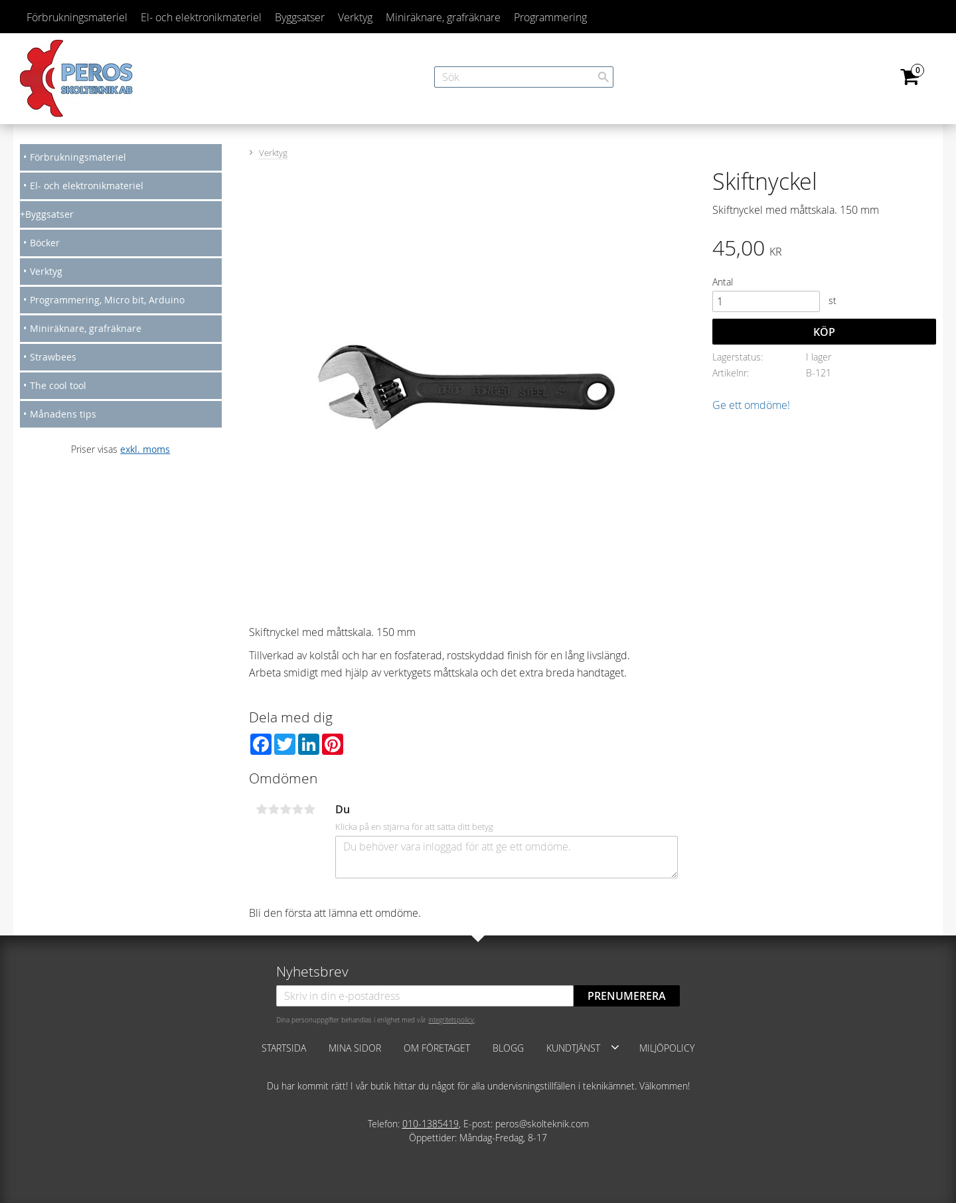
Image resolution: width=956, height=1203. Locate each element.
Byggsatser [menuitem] (300, 17)
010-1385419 (430, 1123)
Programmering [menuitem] (550, 17)
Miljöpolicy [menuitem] (666, 1048)
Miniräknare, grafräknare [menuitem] (443, 17)
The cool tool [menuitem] (58, 385)
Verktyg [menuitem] (355, 17)
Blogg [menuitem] (508, 1048)
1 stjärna (262, 809)
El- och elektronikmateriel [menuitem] (201, 17)
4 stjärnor (297, 809)
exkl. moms (145, 449)
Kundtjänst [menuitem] (573, 1048)
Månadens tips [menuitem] (63, 414)
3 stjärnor (285, 809)
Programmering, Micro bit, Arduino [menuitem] (107, 299)
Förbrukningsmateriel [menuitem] (77, 17)
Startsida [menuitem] (284, 1048)
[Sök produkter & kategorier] (523, 77)
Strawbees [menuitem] (53, 357)
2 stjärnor (273, 809)
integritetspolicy (451, 1019)
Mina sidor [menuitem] (355, 1048)
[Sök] (603, 77)
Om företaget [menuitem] (437, 1048)
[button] (615, 1047)
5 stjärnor (309, 809)
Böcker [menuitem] (45, 242)
